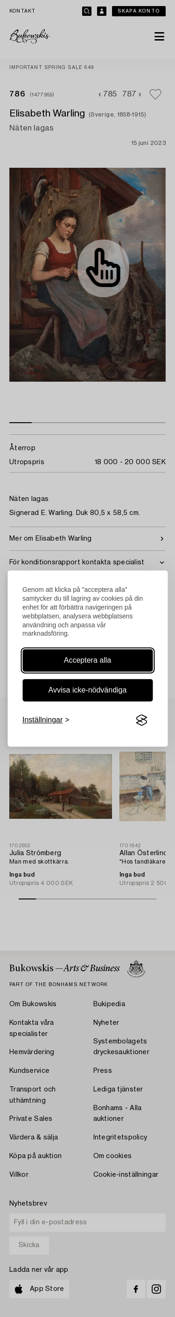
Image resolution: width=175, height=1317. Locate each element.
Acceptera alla (87, 660)
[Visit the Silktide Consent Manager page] (141, 720)
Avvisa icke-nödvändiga (88, 690)
